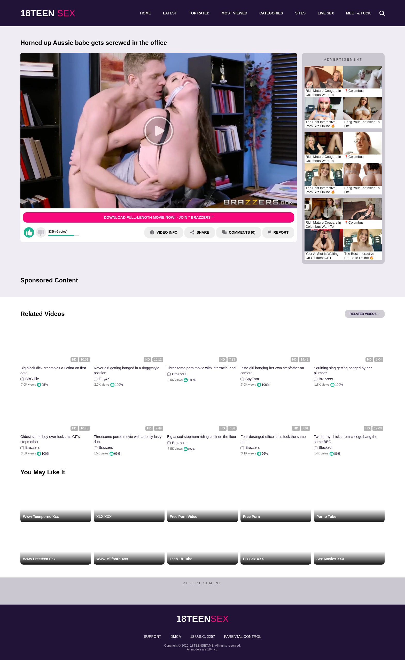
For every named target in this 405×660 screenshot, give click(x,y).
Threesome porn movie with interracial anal (201, 368)
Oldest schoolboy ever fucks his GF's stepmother (50, 439)
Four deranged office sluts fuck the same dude (273, 439)
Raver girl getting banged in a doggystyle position (126, 370)
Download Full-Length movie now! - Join (158, 217)
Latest (170, 13)
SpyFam (252, 379)
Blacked (325, 447)
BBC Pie (32, 379)
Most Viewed (234, 13)
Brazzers (179, 374)
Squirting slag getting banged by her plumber (343, 370)
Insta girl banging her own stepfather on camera (272, 370)
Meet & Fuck (358, 13)
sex (47, 13)
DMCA (175, 636)
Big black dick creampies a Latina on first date (53, 370)
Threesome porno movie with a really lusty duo (127, 439)
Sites (300, 13)
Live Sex (326, 13)
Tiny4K (104, 379)
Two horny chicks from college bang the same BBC (345, 439)
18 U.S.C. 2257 (202, 636)
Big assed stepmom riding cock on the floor (201, 437)
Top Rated (199, 13)
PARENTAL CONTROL (242, 636)
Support (152, 636)
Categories (271, 13)
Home (145, 13)
